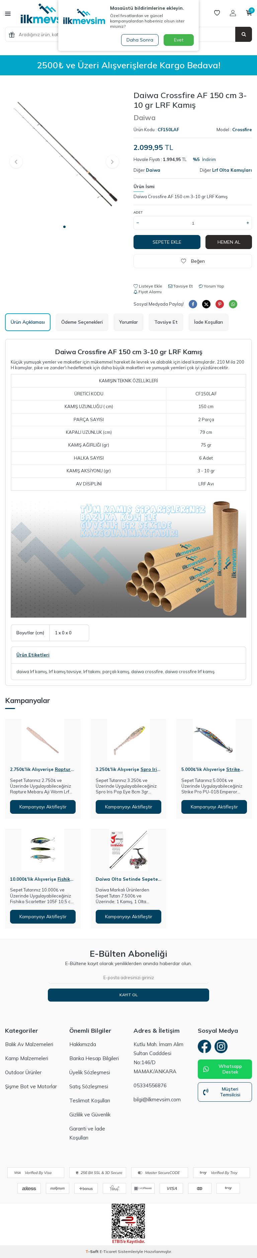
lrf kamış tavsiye (65, 671)
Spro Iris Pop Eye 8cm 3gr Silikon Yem (127, 772)
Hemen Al (229, 242)
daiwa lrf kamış (31, 671)
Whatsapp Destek (222, 1069)
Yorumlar (128, 322)
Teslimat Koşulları (89, 1100)
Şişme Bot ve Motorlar (31, 1086)
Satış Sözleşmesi (88, 1086)
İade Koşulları (208, 322)
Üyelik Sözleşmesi (89, 1072)
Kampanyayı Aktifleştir (43, 807)
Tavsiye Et (180, 286)
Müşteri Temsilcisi (221, 1092)
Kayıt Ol (128, 994)
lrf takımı (91, 671)
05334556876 (150, 1085)
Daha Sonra (139, 40)
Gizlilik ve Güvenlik (89, 1114)
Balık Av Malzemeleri (29, 1044)
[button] (64, 227)
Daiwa (145, 117)
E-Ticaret (108, 1251)
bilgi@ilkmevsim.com (157, 1099)
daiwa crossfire (147, 671)
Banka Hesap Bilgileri (94, 1058)
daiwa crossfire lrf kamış (190, 671)
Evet (178, 40)
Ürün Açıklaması (28, 322)
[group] (64, 155)
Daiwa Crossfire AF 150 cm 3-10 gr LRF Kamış (181, 196)
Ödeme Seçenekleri (82, 322)
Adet (138, 212)
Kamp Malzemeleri (26, 1058)
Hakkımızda (82, 1044)
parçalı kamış (115, 671)
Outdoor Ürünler (23, 1072)
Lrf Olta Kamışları (232, 170)
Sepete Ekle (167, 242)
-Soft (92, 1251)
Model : (234, 129)
